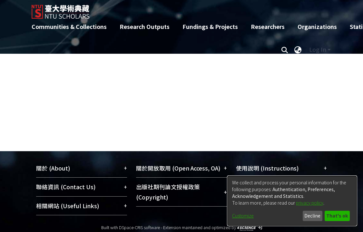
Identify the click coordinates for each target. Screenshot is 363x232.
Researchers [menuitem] (268, 27)
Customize (243, 215)
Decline (312, 215)
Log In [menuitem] (317, 49)
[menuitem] (297, 49)
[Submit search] (284, 49)
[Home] (176, 9)
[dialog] (292, 201)
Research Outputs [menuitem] (145, 27)
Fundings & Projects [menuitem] (210, 27)
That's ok (337, 215)
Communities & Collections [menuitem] (69, 27)
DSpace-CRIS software (139, 227)
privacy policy (309, 203)
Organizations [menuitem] (317, 27)
